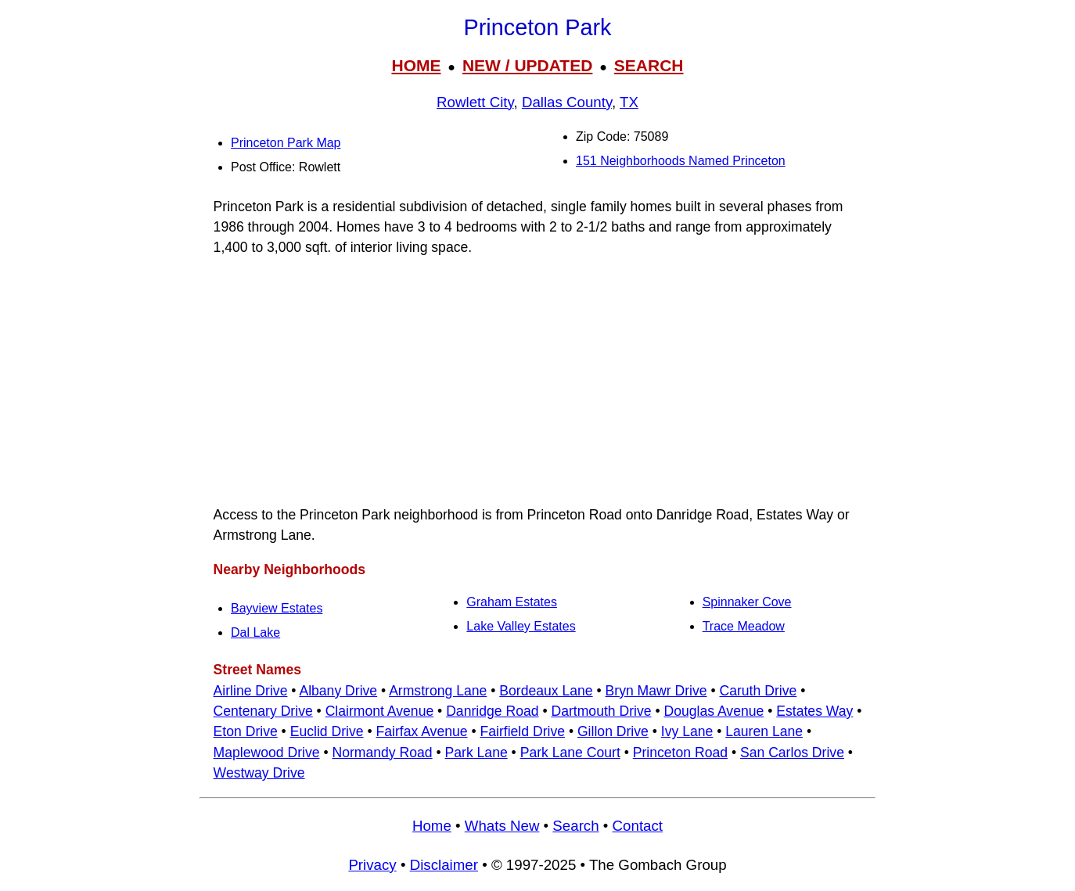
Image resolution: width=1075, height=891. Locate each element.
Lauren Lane (764, 731)
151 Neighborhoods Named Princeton (681, 160)
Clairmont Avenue (379, 711)
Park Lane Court (570, 752)
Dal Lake (255, 632)
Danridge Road (492, 711)
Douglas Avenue (713, 711)
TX (629, 102)
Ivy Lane (687, 731)
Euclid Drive (327, 731)
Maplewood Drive (267, 752)
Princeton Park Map (286, 142)
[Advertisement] (537, 380)
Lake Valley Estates (520, 626)
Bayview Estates (276, 608)
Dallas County (567, 102)
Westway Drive (259, 773)
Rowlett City (475, 102)
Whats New (502, 825)
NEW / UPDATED (527, 65)
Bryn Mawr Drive (656, 691)
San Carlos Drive (792, 752)
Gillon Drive (613, 731)
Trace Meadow (744, 626)
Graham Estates (511, 602)
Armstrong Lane (438, 691)
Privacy (372, 865)
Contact (638, 825)
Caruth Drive (757, 691)
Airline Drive (251, 691)
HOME (415, 65)
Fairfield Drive (522, 731)
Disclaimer (444, 865)
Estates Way (814, 711)
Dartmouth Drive (601, 711)
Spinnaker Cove (747, 602)
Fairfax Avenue (421, 731)
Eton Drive (246, 731)
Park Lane (476, 752)
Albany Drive (338, 691)
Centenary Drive (263, 711)
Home (431, 825)
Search (575, 825)
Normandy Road (382, 752)
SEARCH (649, 65)
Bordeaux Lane (545, 691)
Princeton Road (680, 752)
